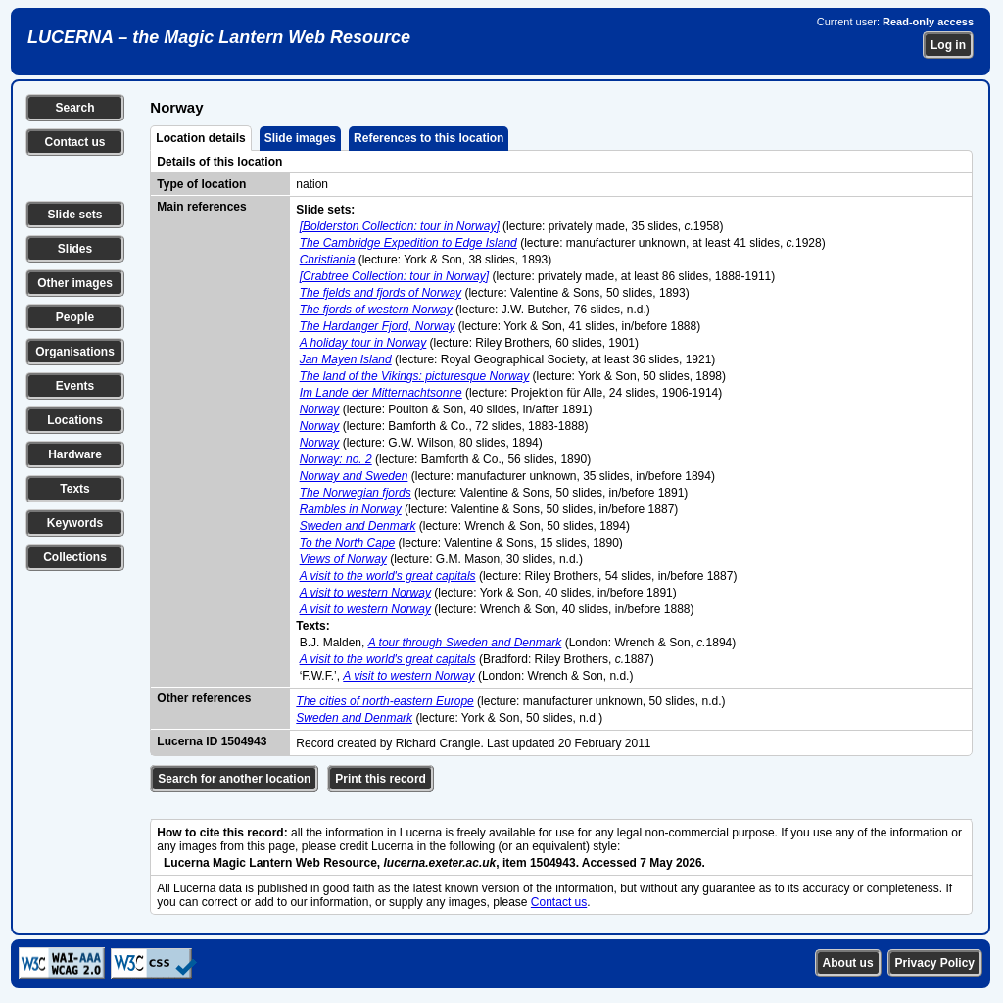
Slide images (300, 138)
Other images (75, 283)
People (75, 317)
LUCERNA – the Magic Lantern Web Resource (218, 37)
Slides (75, 249)
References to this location (428, 138)
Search (74, 108)
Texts (74, 489)
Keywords (75, 523)
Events (75, 386)
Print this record (380, 779)
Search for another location (234, 779)
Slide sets (74, 214)
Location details (200, 138)
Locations (75, 420)
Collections (75, 557)
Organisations (75, 351)
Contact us (74, 142)
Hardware (75, 454)
